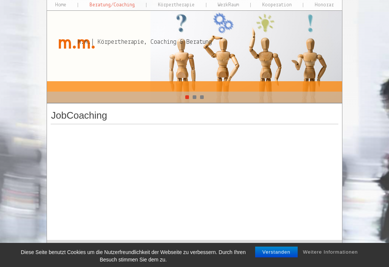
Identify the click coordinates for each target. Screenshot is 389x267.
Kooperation (277, 5)
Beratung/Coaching (112, 5)
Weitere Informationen (330, 258)
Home (60, 5)
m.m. (76, 42)
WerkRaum (228, 5)
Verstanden (277, 258)
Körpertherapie (176, 5)
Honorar (324, 5)
